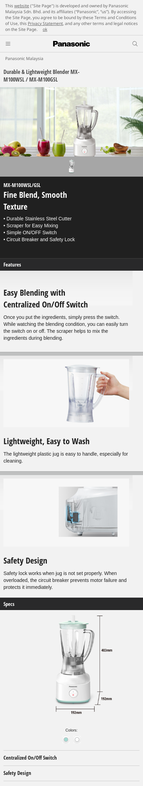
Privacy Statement (45, 23)
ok (45, 29)
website (21, 6)
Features (12, 264)
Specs (9, 604)
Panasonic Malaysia (24, 58)
